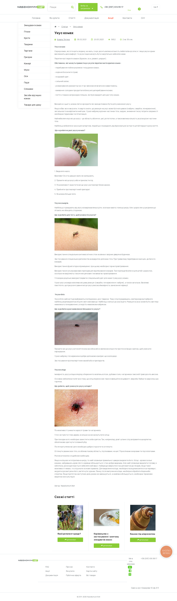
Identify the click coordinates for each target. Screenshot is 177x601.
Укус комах (78, 26)
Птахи (27, 31)
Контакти (127, 18)
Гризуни (28, 57)
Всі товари (91, 575)
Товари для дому (32, 104)
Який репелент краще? (69, 534)
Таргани (28, 50)
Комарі (27, 63)
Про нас (69, 567)
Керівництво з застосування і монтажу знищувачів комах (106, 537)
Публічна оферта (73, 575)
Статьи (64, 26)
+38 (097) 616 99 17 (113, 7)
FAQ (47, 567)
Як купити (55, 18)
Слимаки (28, 89)
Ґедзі (26, 82)
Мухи (26, 69)
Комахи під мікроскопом (142, 534)
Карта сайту (91, 571)
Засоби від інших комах (32, 97)
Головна (36, 18)
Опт (143, 18)
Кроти (27, 38)
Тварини (28, 44)
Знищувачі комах (33, 25)
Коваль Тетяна (63, 39)
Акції (110, 18)
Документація (91, 18)
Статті (72, 18)
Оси (26, 76)
